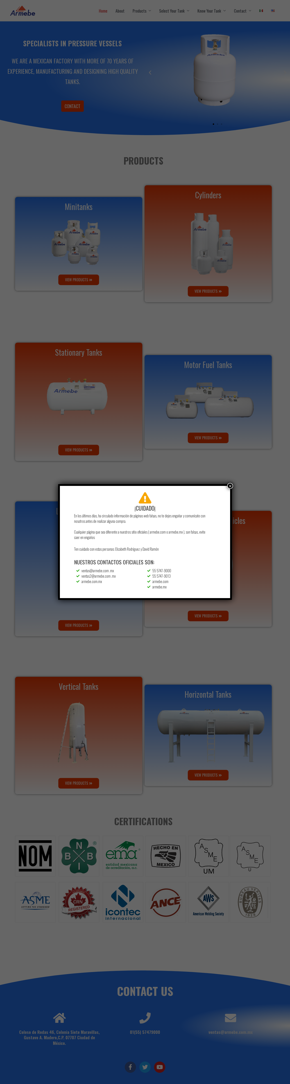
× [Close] (230, 486)
